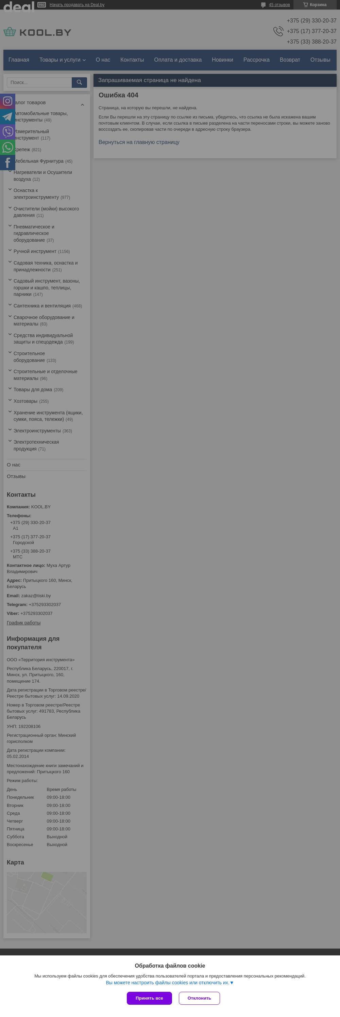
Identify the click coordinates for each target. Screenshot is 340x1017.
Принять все (149, 998)
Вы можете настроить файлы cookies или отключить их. (167, 982)
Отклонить (199, 998)
